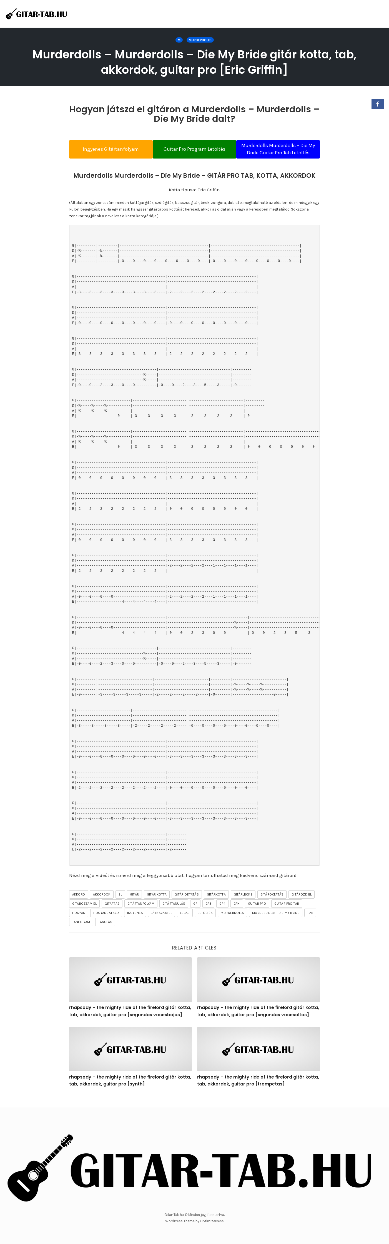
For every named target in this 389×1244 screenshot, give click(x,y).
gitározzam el (84, 912)
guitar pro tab (286, 912)
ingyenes (135, 921)
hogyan (78, 921)
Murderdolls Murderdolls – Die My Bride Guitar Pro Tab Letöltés (283, 152)
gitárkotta (216, 903)
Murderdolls (200, 40)
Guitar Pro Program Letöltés (194, 153)
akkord (78, 903)
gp (195, 912)
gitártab (112, 912)
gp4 (222, 912)
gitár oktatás (187, 903)
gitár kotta (157, 903)
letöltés (205, 921)
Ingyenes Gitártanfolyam (106, 153)
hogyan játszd (106, 921)
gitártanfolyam (140, 912)
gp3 (208, 912)
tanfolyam (81, 931)
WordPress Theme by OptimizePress (194, 1221)
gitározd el (302, 903)
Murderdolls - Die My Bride (275, 921)
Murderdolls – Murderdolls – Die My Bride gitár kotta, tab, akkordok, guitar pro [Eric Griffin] (194, 61)
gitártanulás (173, 912)
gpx (237, 912)
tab (310, 921)
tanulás (105, 931)
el (120, 903)
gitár (134, 903)
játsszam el (161, 921)
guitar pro (257, 912)
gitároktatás (271, 903)
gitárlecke (243, 903)
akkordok (102, 903)
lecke (185, 921)
